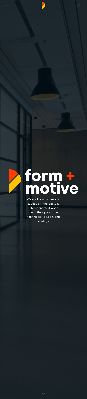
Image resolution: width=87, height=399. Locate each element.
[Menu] (5, 5)
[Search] (78, 6)
